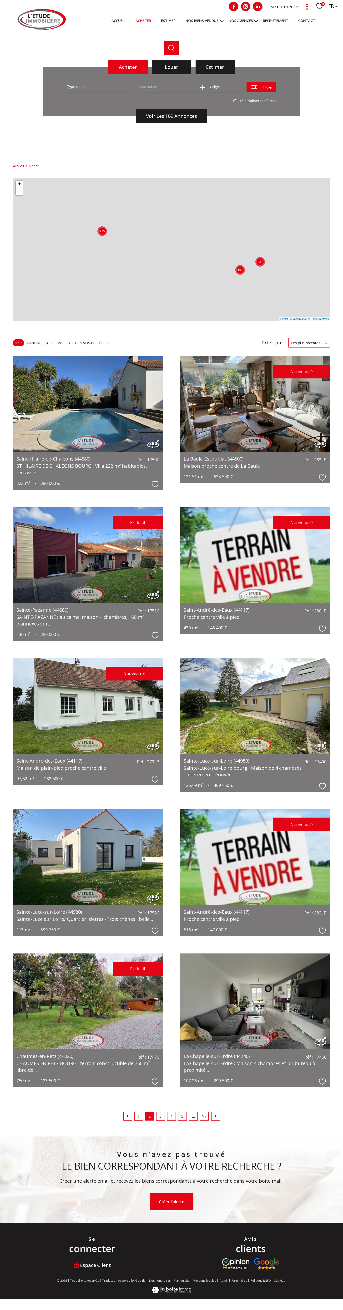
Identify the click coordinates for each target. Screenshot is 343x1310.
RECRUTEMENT (275, 20)
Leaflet (284, 319)
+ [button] (19, 184)
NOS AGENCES (241, 20)
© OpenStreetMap (318, 319)
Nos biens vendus (202, 20)
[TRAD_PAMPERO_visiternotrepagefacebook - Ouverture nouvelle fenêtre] (233, 6)
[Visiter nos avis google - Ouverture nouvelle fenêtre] (266, 1264)
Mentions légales (204, 1281)
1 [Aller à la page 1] (138, 1116)
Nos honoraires (160, 1281)
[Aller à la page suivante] (215, 1116)
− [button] (19, 191)
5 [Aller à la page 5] (182, 1116)
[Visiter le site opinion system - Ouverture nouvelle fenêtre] (235, 1263)
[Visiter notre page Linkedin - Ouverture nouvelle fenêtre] (257, 6)
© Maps (298, 319)
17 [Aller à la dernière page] (204, 1116)
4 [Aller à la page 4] (171, 1116)
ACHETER (143, 20)
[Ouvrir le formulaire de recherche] (261, 87)
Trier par (272, 343)
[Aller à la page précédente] (127, 1116)
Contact (306, 20)
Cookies (279, 1280)
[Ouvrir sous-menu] (222, 20)
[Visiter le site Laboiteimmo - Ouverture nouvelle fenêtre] (171, 1291)
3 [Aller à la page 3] (160, 1116)
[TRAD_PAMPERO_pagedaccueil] (41, 28)
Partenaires (239, 1281)
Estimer (215, 67)
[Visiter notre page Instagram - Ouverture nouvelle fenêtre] (246, 6)
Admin (224, 1281)
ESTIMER (168, 20)
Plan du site (182, 1281)
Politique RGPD (261, 1281)
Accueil (118, 20)
